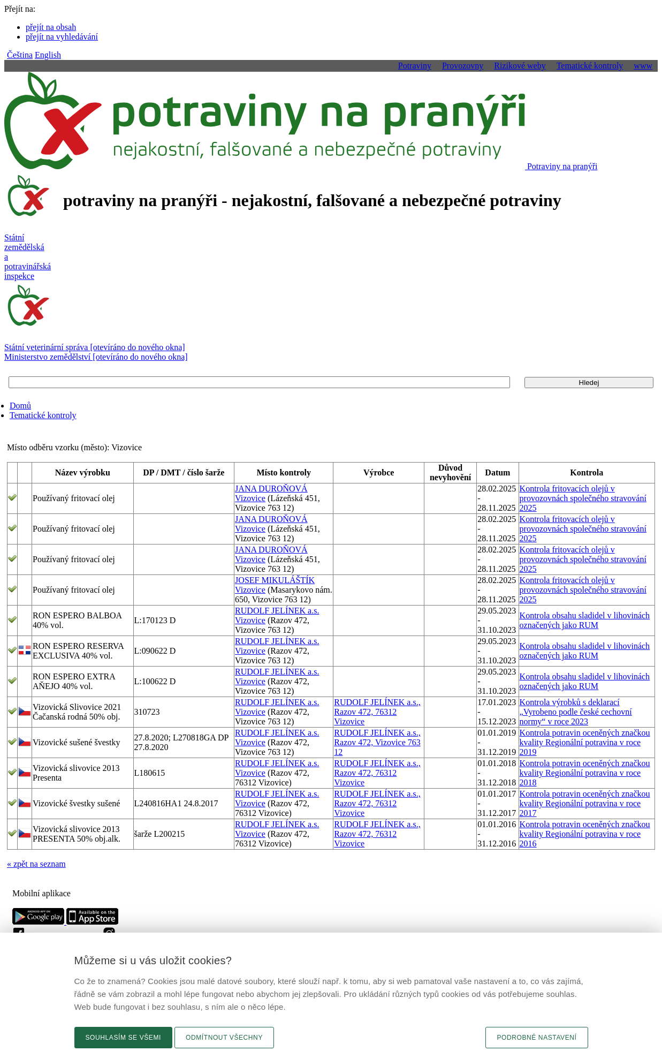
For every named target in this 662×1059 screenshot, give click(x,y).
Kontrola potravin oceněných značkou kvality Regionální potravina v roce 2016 (585, 834)
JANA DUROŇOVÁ (271, 488)
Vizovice (250, 498)
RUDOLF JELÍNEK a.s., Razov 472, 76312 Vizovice (377, 712)
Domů (20, 405)
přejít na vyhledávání (62, 36)
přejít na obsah (51, 27)
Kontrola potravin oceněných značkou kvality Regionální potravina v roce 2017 (585, 803)
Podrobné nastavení (536, 1037)
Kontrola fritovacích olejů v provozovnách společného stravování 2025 (583, 498)
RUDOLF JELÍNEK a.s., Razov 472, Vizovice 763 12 (377, 742)
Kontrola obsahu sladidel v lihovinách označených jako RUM (585, 620)
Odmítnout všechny (224, 1037)
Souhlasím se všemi (124, 1037)
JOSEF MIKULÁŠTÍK (275, 580)
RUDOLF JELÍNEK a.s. (277, 610)
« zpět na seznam (36, 863)
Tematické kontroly (43, 415)
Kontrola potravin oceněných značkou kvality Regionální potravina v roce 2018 (585, 773)
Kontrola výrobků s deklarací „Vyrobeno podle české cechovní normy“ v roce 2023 (576, 712)
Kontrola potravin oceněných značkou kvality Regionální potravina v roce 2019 (585, 742)
